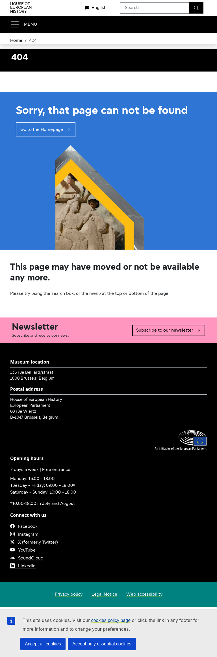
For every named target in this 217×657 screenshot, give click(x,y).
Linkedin (23, 566)
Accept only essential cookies (101, 643)
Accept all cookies (43, 643)
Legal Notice (104, 594)
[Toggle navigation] (23, 24)
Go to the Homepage (45, 129)
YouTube (23, 550)
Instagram (24, 534)
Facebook (24, 526)
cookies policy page (111, 620)
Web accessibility (144, 594)
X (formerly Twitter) (34, 542)
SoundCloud (27, 558)
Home (16, 40)
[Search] (196, 8)
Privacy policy (69, 594)
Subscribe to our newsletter (168, 330)
